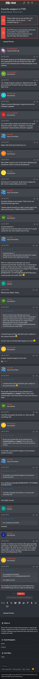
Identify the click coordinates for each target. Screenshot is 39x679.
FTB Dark (4, 666)
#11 (37, 290)
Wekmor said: (7, 249)
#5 (37, 142)
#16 (37, 431)
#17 (37, 467)
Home (3, 643)
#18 (37, 515)
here (26, 20)
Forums (3, 647)
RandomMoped (7, 12)
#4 (37, 121)
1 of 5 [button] (13, 593)
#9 (37, 224)
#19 (37, 541)
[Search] (36, 2)
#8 (37, 198)
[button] (3, 3)
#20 (37, 566)
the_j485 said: (7, 311)
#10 (37, 245)
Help (23, 669)
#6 (37, 160)
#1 (37, 57)
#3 (37, 101)
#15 (37, 412)
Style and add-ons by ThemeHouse (12, 676)
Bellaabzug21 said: (8, 471)
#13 (37, 355)
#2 (37, 80)
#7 (37, 179)
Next (20, 593)
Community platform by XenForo (19, 674)
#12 (37, 307)
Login (2, 657)
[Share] (34, 57)
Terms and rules (6, 669)
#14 (37, 376)
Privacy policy (17, 669)
